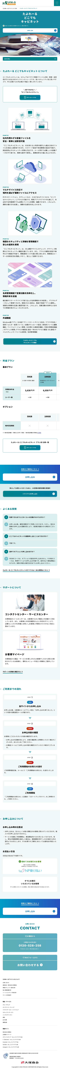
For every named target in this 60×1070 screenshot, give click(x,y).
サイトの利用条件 (7, 995)
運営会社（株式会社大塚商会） (10, 985)
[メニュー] (57, 3)
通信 (4, 1017)
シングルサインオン (7, 1015)
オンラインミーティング (8, 1007)
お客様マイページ (7, 1034)
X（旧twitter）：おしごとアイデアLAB (12, 1039)
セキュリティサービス (8, 1012)
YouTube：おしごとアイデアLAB (10, 1044)
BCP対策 (5, 1020)
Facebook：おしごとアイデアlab (10, 1042)
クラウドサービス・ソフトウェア (11, 1009)
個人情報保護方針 (7, 990)
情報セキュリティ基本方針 (9, 987)
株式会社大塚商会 (7, 1032)
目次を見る (30, 59)
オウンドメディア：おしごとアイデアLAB (12, 1037)
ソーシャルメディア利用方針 (9, 992)
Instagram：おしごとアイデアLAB (11, 1047)
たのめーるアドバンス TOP (10, 8)
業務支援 (5, 1022)
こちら (39, 432)
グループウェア (6, 1004)
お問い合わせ (6, 982)
